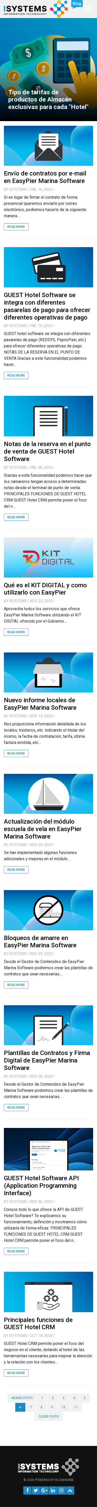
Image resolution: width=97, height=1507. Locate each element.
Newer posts (22, 1398)
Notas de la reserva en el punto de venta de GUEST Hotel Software (47, 451)
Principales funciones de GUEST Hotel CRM (38, 1323)
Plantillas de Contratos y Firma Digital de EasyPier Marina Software (47, 1060)
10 (63, 1407)
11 (76, 1407)
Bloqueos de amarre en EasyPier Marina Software (40, 941)
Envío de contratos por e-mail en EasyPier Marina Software (45, 177)
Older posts (49, 1416)
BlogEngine (64, 1480)
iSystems (18, 189)
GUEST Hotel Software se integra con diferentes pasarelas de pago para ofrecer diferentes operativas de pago (47, 306)
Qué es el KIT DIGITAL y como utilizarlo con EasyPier (45, 589)
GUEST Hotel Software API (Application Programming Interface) (41, 1186)
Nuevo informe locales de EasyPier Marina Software (40, 704)
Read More (16, 227)
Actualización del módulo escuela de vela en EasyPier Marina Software (42, 829)
